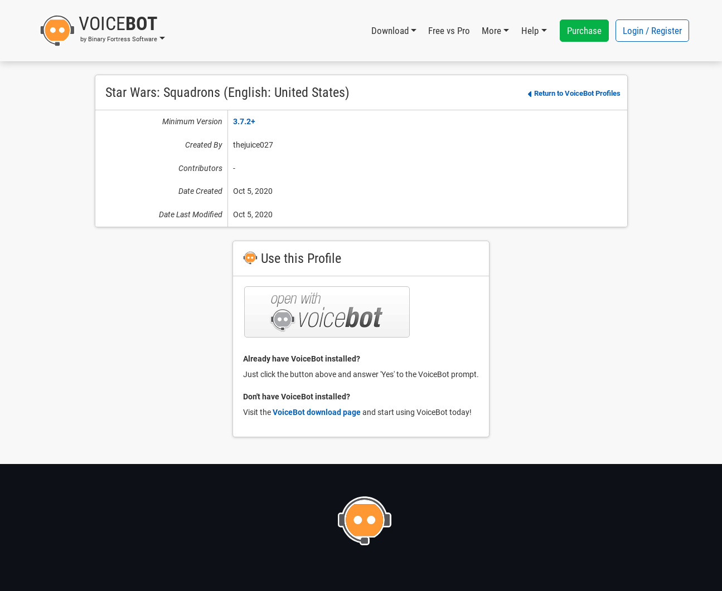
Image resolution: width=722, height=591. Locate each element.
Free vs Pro (449, 30)
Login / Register (652, 30)
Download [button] (390, 30)
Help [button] (530, 30)
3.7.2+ (244, 121)
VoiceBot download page (317, 412)
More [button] (491, 30)
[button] (102, 31)
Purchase (584, 30)
